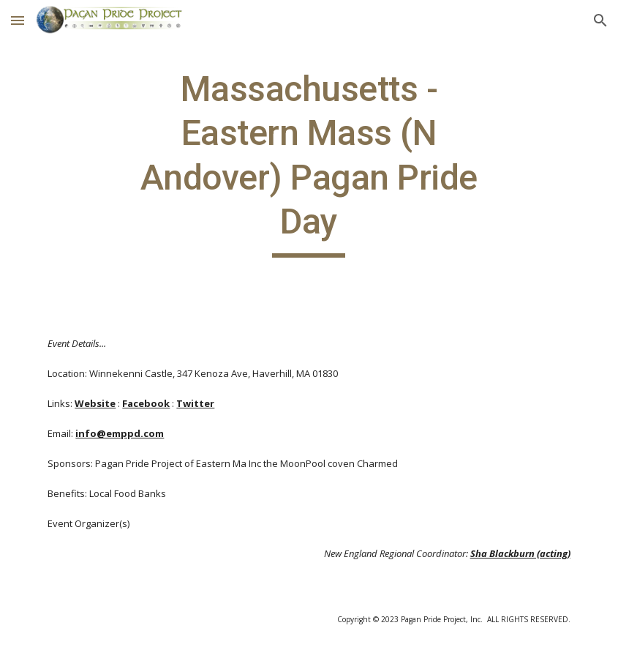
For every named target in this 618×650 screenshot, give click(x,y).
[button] (17, 20)
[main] (309, 162)
